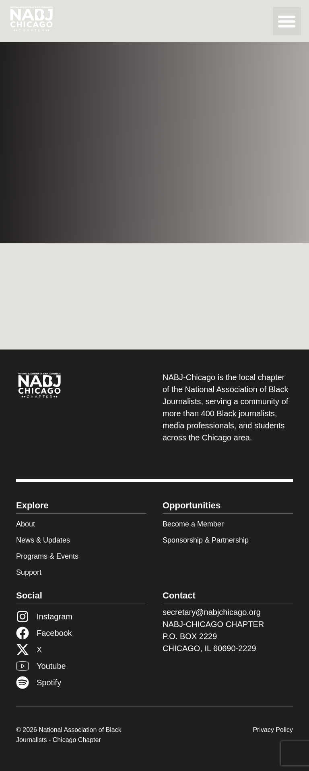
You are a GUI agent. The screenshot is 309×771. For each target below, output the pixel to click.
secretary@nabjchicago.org (212, 612)
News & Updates (43, 540)
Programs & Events (47, 556)
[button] (287, 21)
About (25, 524)
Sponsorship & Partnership (206, 540)
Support (28, 572)
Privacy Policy (273, 729)
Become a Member (193, 524)
